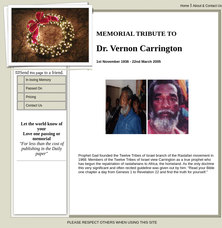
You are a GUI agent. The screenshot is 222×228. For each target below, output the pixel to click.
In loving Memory (38, 80)
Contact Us (34, 105)
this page (36, 73)
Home (184, 6)
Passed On (34, 88)
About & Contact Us (207, 6)
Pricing (31, 97)
